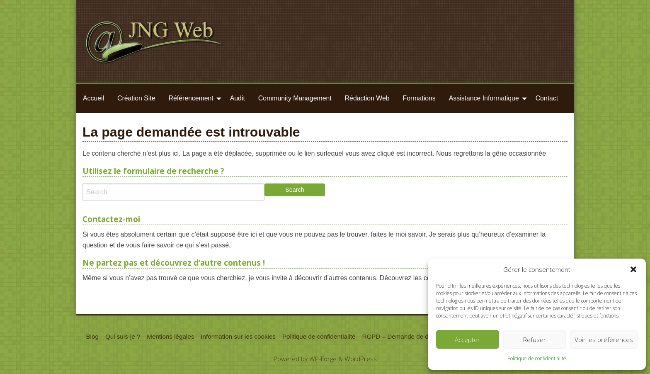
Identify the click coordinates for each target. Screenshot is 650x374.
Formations (419, 98)
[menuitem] (93, 98)
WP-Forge (323, 358)
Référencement (191, 98)
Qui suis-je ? (122, 336)
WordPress (360, 358)
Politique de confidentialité (536, 358)
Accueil (93, 98)
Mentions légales (170, 336)
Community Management (295, 98)
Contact (547, 98)
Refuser (534, 339)
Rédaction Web (367, 98)
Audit (237, 98)
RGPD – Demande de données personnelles (424, 336)
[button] (633, 269)
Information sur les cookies (238, 336)
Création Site (136, 98)
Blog (92, 336)
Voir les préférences (604, 339)
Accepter (467, 339)
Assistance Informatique (484, 98)
